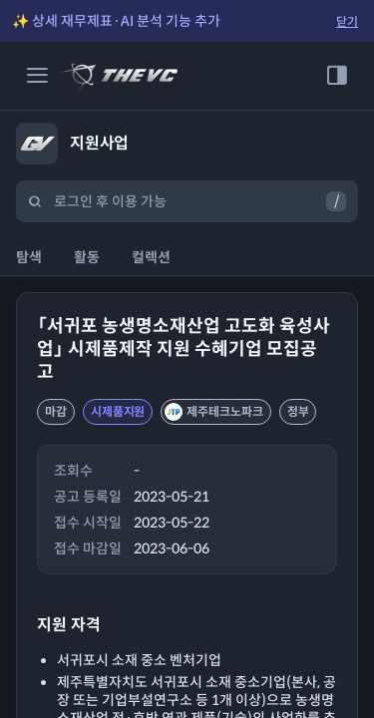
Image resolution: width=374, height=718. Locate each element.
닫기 (347, 21)
